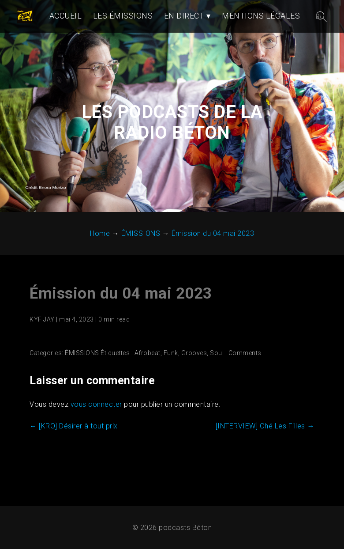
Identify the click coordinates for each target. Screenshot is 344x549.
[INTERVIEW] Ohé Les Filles (265, 461)
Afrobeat (148, 387)
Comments (245, 387)
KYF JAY (42, 354)
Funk (171, 387)
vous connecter (96, 439)
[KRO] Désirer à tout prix (74, 461)
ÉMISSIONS (82, 387)
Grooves (194, 387)
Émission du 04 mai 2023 (121, 328)
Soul (217, 387)
